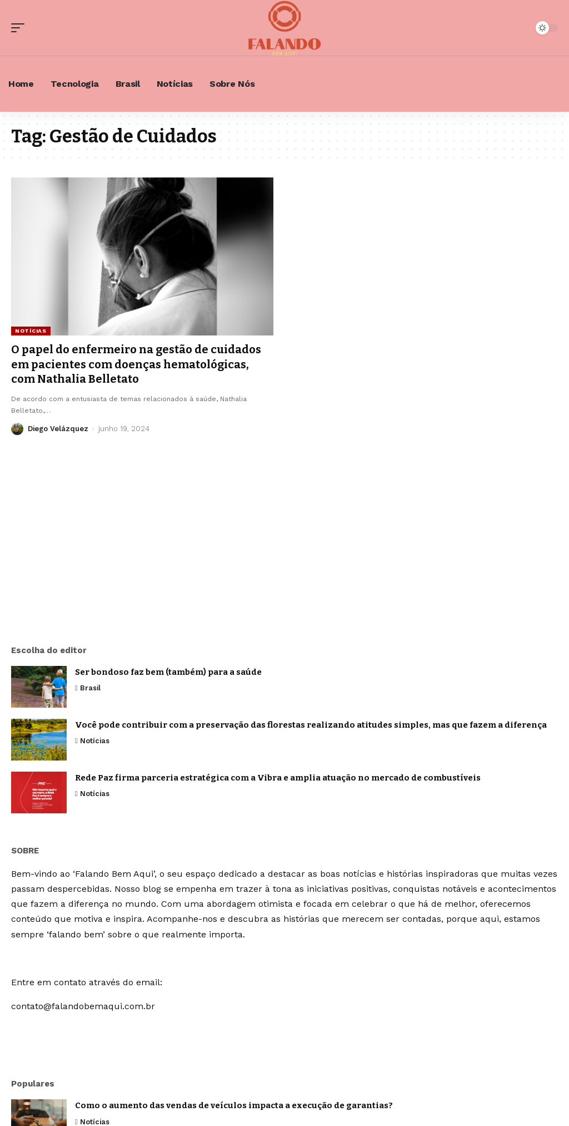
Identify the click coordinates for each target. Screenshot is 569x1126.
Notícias (31, 331)
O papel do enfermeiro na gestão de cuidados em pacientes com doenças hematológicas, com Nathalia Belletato (136, 364)
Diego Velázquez (58, 427)
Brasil (90, 688)
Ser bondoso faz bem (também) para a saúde (168, 672)
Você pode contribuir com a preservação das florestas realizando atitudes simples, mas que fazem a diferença (311, 725)
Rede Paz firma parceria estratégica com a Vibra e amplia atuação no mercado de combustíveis (278, 778)
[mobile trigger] (20, 27)
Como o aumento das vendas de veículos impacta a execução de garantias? (234, 1105)
